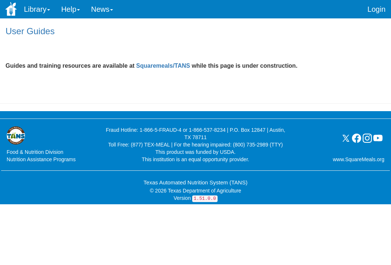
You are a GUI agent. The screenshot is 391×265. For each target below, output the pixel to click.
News (102, 9)
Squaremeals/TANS (164, 66)
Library (37, 9)
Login (376, 9)
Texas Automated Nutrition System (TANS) (195, 182)
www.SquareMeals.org (358, 159)
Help (70, 9)
